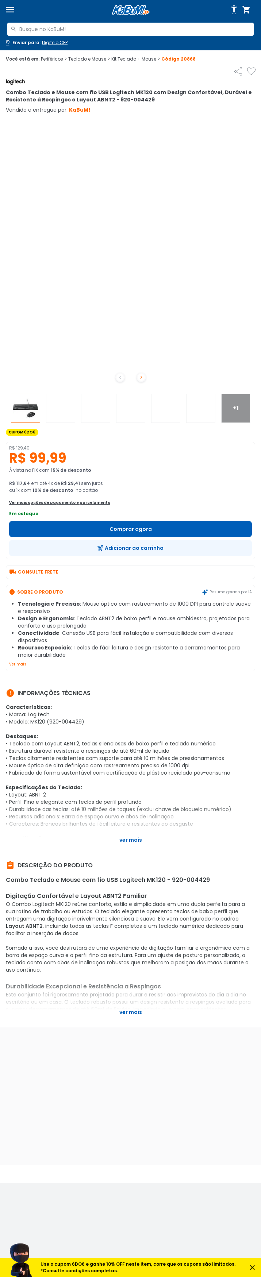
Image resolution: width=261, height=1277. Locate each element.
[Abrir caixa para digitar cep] (36, 42)
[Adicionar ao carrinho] (130, 548)
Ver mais (17, 664)
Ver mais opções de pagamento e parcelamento (59, 502)
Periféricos (54, 59)
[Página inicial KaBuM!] (130, 10)
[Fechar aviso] (252, 1267)
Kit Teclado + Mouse (135, 59)
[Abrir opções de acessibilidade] (234, 9)
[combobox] (130, 29)
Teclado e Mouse (89, 59)
